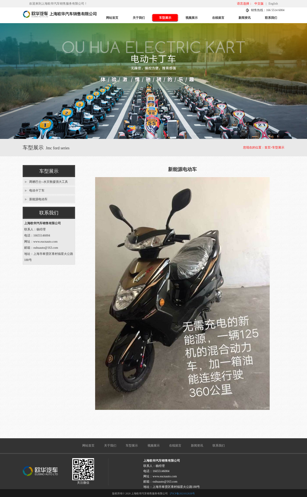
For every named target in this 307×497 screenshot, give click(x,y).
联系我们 (271, 17)
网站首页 (112, 17)
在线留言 (218, 17)
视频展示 (191, 17)
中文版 (259, 3)
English (273, 3)
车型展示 (165, 17)
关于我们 (139, 17)
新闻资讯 (244, 17)
